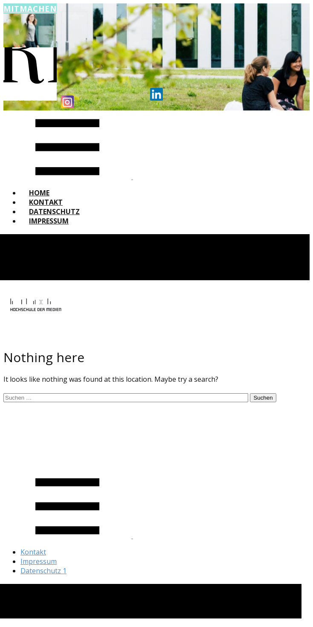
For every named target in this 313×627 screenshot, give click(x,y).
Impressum (49, 221)
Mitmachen (30, 8)
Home (39, 192)
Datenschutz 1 (43, 570)
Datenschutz (54, 211)
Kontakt (46, 202)
